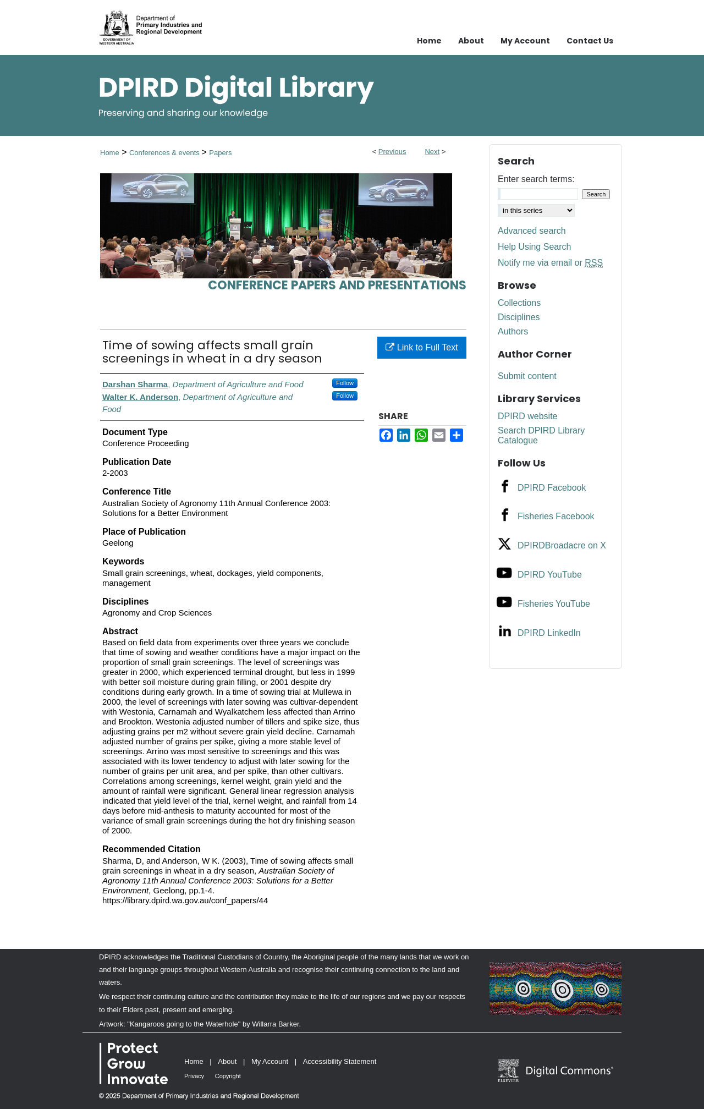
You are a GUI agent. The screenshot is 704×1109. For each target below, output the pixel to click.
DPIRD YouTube (550, 574)
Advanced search (532, 230)
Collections (519, 303)
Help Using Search (534, 246)
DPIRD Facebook (552, 487)
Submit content (527, 376)
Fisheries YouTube (554, 603)
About (227, 1061)
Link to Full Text (422, 347)
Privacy (194, 1076)
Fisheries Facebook (556, 516)
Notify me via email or (550, 263)
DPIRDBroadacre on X (562, 545)
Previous (392, 151)
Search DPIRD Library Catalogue (541, 435)
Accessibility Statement (340, 1061)
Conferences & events (165, 153)
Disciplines (519, 317)
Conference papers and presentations (337, 285)
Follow (345, 383)
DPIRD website (527, 416)
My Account (269, 1061)
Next (432, 151)
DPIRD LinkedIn (549, 633)
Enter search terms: (536, 179)
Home (109, 153)
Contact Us (589, 40)
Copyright (228, 1076)
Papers (220, 153)
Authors (513, 331)
